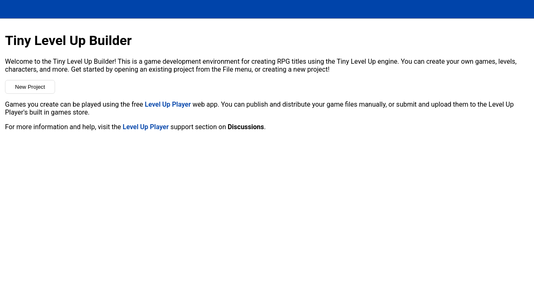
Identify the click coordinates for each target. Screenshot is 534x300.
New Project (30, 87)
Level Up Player (168, 104)
